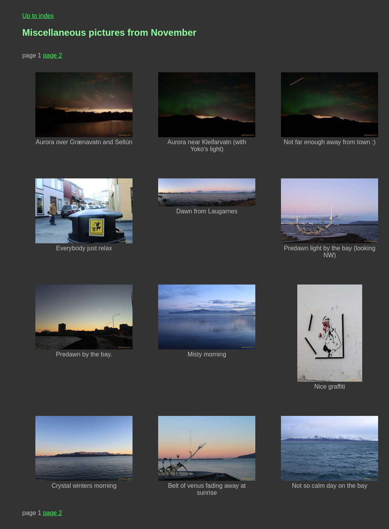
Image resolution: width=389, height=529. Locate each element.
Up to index (38, 15)
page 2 (52, 55)
